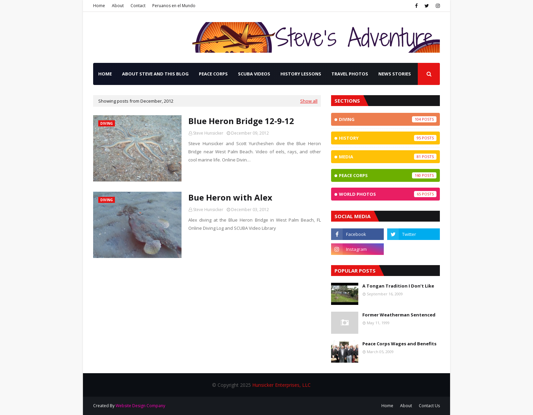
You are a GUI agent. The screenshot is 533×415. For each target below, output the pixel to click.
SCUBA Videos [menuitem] (254, 74)
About (118, 5)
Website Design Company (140, 406)
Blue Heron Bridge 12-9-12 (241, 120)
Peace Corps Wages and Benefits (399, 344)
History (387, 138)
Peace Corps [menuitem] (213, 74)
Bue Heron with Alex (230, 197)
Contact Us (429, 406)
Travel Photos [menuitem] (349, 74)
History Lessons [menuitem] (300, 74)
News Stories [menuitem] (394, 74)
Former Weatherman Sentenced (398, 315)
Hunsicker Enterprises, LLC (281, 385)
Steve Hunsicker (208, 133)
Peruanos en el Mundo (173, 5)
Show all (308, 101)
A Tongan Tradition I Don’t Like (398, 286)
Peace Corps (387, 175)
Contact (138, 5)
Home (99, 5)
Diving (387, 119)
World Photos (387, 194)
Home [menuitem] (105, 74)
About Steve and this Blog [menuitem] (155, 74)
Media (387, 157)
